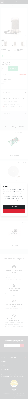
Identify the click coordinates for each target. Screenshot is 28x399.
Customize (14, 206)
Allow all (14, 211)
